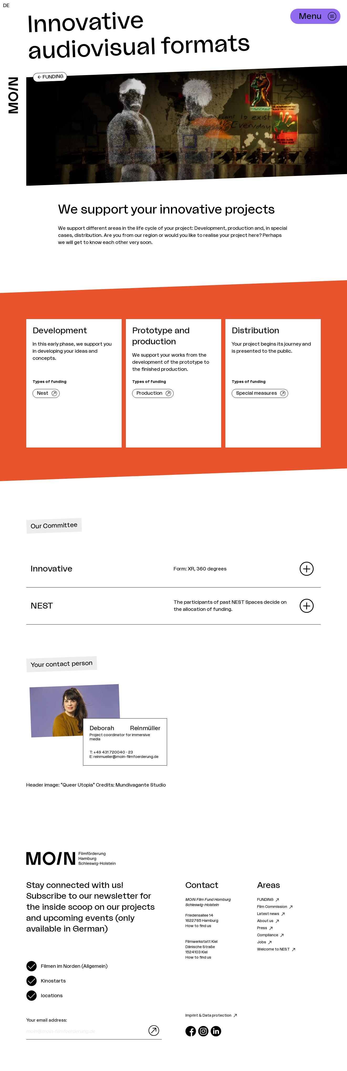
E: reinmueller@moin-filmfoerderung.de (124, 757)
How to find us (198, 926)
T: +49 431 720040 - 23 (111, 753)
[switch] (66, 966)
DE (6, 5)
